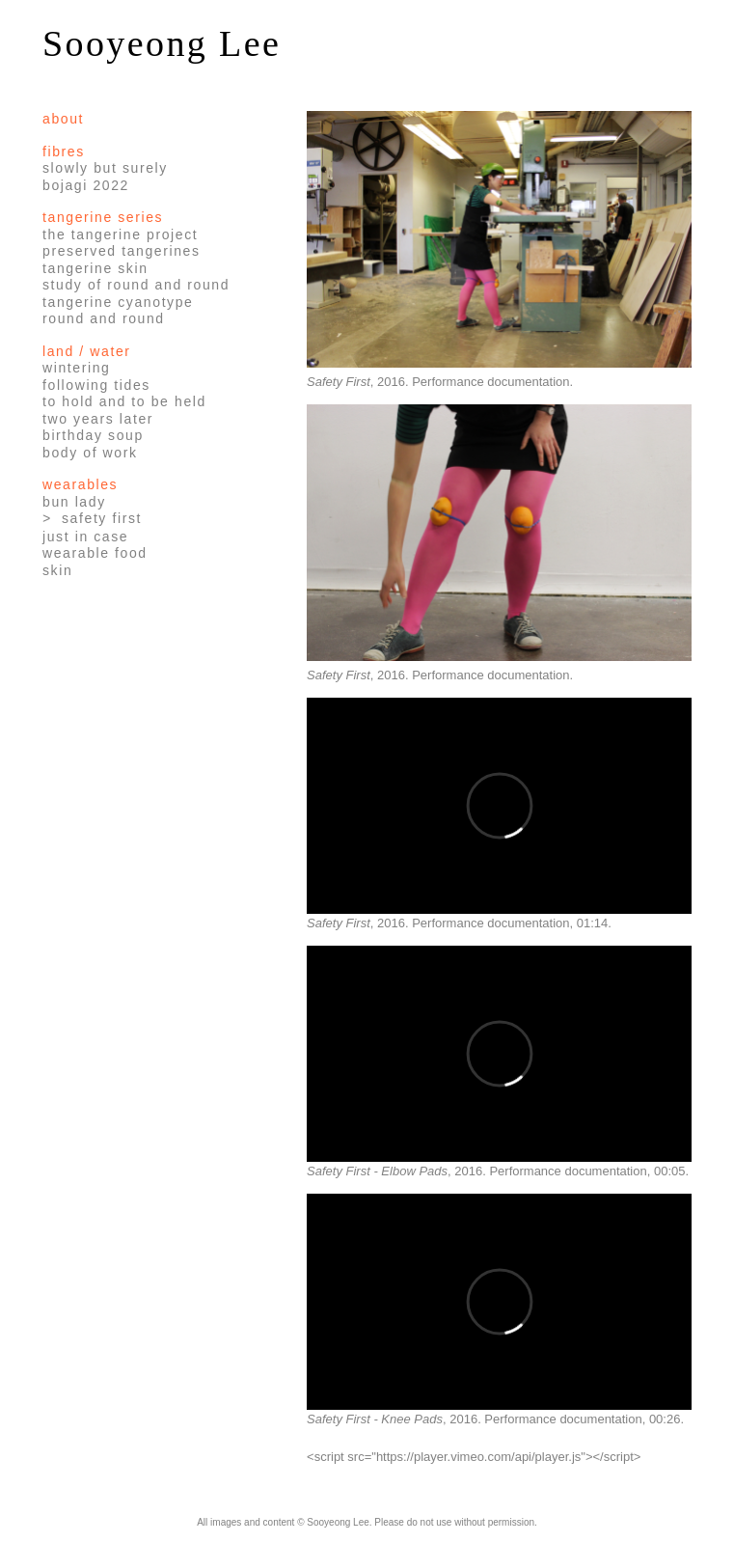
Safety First (102, 519)
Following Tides (96, 385)
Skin (57, 570)
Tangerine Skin (95, 268)
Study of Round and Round (136, 284)
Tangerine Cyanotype (118, 302)
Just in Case (85, 536)
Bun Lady (74, 502)
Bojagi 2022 (85, 185)
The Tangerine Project (120, 234)
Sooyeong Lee (161, 43)
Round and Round (103, 318)
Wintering (76, 367)
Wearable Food (95, 553)
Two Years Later (97, 419)
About (63, 118)
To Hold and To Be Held (124, 401)
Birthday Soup (93, 435)
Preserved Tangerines (121, 251)
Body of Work (90, 452)
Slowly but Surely (105, 168)
